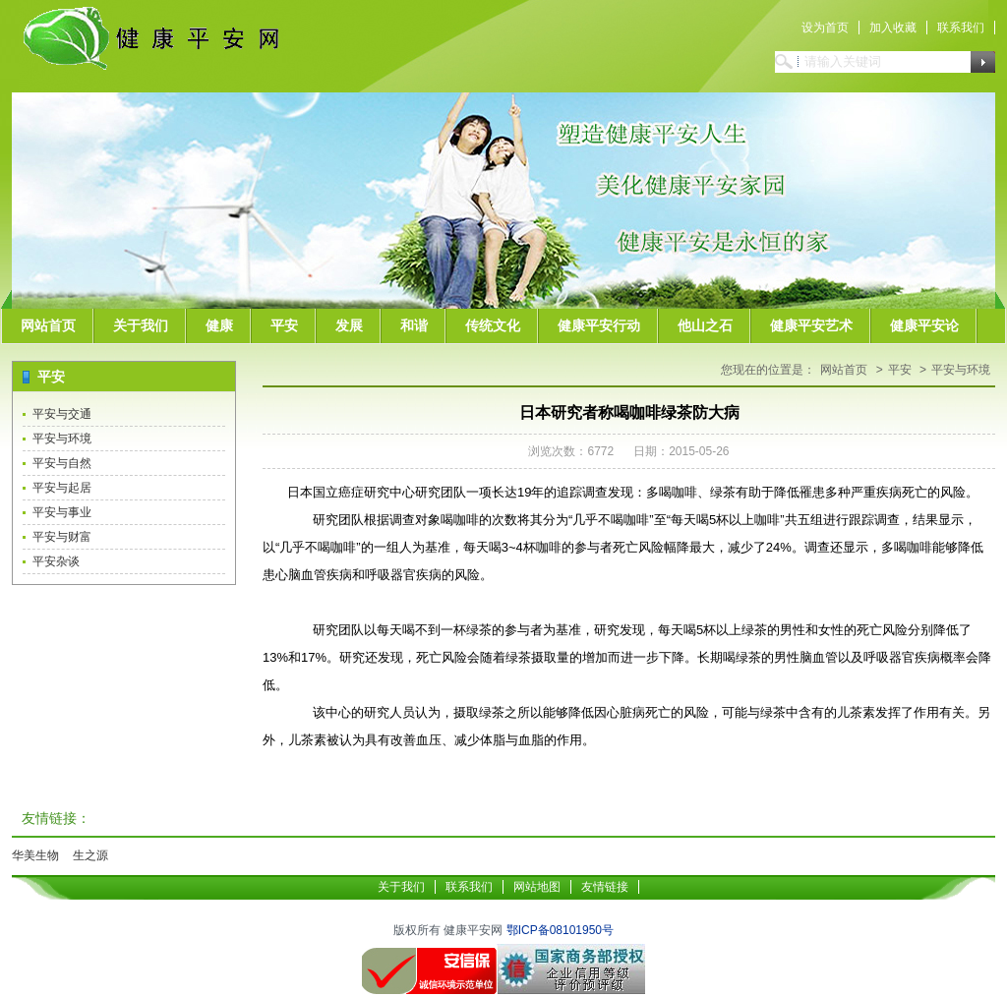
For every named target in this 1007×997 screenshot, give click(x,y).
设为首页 (825, 27)
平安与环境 (61, 438)
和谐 (414, 325)
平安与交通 (61, 414)
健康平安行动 (599, 325)
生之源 (90, 855)
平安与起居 (61, 488)
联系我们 (960, 27)
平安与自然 (61, 463)
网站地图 (537, 887)
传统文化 (492, 325)
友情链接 (604, 887)
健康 (219, 325)
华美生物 (35, 855)
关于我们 (140, 325)
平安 (284, 325)
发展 (349, 325)
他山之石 (705, 325)
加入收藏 (893, 27)
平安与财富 (61, 537)
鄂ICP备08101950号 (560, 930)
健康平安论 (924, 325)
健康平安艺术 (811, 325)
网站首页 (48, 325)
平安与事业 (61, 512)
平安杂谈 (56, 561)
